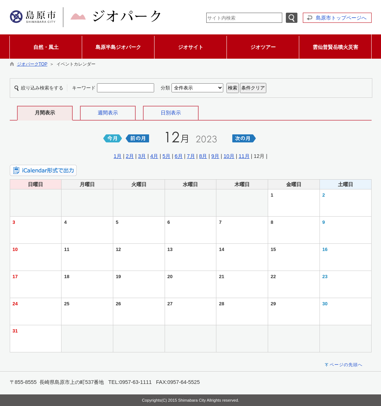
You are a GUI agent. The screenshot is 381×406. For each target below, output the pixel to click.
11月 (244, 156)
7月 (191, 156)
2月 (130, 156)
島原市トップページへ (341, 18)
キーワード (84, 88)
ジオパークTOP (32, 64)
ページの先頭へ (346, 365)
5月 (166, 156)
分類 (165, 88)
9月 (215, 156)
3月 (142, 156)
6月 (179, 156)
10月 (229, 156)
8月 (203, 156)
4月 (154, 156)
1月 (118, 156)
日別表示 (171, 113)
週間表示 (108, 113)
